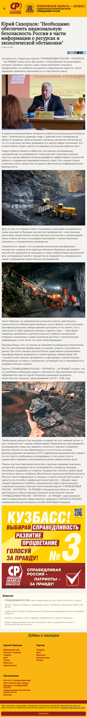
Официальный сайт (11, 650)
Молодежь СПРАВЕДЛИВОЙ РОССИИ (15, 687)
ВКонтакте (8, 663)
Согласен (43, 714)
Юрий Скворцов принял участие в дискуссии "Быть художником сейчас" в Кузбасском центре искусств (38, 623)
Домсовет (7, 695)
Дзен (5, 658)
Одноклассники (10, 665)
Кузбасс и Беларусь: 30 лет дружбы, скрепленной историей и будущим (37, 618)
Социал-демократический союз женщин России (16, 691)
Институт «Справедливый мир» (17, 680)
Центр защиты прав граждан (16, 683)
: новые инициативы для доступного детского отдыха (41, 600)
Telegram (7, 655)
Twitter (6, 660)
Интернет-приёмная (12, 652)
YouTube (39, 660)
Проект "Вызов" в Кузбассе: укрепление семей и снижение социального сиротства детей (42, 606)
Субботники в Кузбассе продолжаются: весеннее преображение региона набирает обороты (43, 612)
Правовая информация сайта (72, 708)
